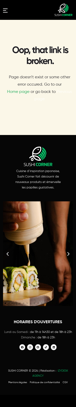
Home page (18, 92)
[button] (7, 253)
